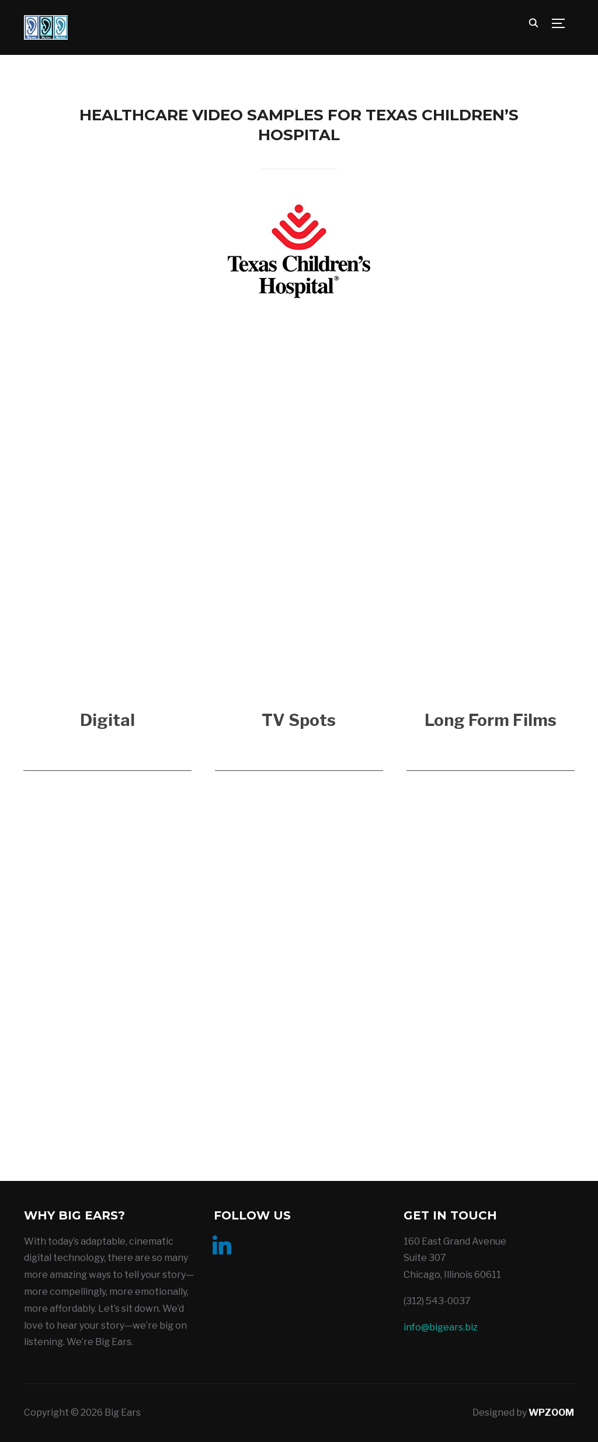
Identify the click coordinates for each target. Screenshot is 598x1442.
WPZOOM (551, 1412)
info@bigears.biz (441, 1327)
